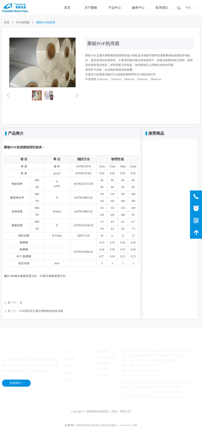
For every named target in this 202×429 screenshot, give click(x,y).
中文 (188, 7)
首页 (6, 22)
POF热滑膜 (23, 22)
